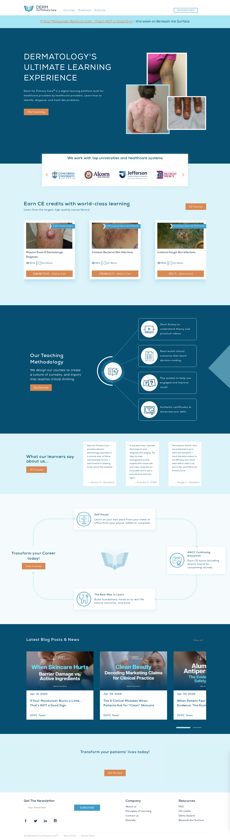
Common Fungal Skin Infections (176, 252)
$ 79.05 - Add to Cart (49, 274)
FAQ (181, 806)
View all (198, 640)
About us (131, 806)
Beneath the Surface (191, 820)
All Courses (196, 206)
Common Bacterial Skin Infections (112, 252)
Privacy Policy (88, 836)
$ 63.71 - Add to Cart (115, 274)
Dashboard (186, 10)
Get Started (41, 387)
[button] (183, 727)
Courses (69, 10)
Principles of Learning (138, 811)
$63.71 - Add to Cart (181, 274)
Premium (84, 10)
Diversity (131, 820)
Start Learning (36, 112)
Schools (100, 10)
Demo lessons (187, 815)
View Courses (33, 566)
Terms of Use (69, 836)
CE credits (185, 811)
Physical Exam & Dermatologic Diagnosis (44, 255)
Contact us (132, 815)
